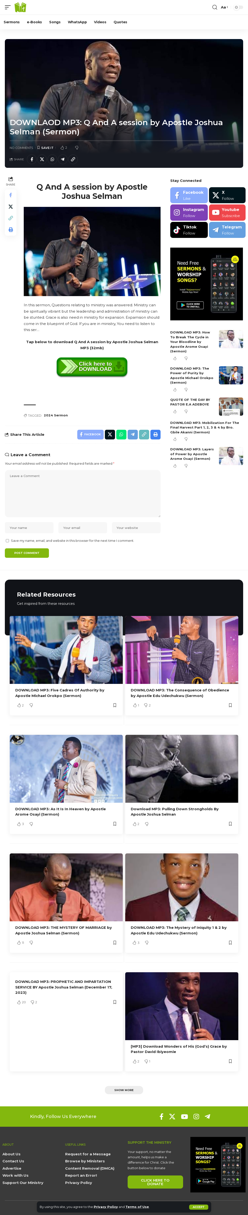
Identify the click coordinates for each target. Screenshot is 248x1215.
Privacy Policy (106, 1207)
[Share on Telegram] (63, 159)
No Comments (21, 148)
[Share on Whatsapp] (52, 159)
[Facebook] (189, 195)
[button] (198, 1207)
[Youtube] (227, 213)
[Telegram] (227, 230)
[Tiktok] (189, 230)
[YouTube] (184, 1115)
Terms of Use (137, 1207)
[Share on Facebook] (32, 159)
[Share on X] (42, 159)
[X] (227, 195)
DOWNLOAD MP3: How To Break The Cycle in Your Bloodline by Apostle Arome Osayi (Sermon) (190, 342)
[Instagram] (189, 213)
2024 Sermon (56, 416)
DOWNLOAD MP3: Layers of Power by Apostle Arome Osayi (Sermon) (192, 454)
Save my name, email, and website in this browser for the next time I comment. (72, 541)
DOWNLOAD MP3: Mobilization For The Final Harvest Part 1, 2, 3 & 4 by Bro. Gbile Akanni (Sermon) (204, 427)
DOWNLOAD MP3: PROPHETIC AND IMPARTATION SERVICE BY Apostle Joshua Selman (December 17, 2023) (64, 986)
